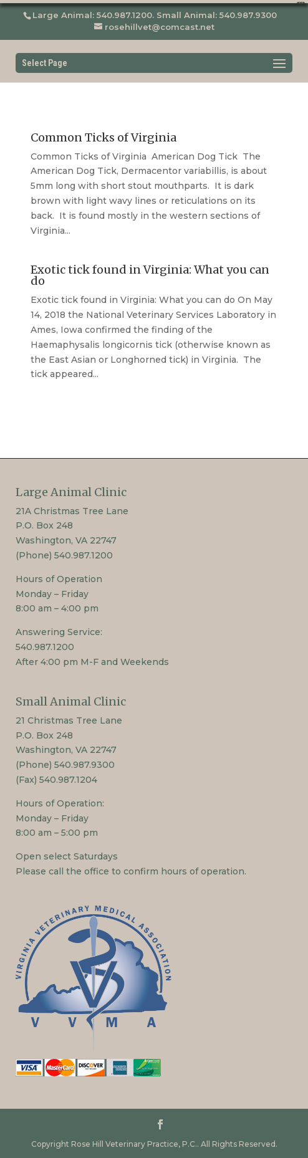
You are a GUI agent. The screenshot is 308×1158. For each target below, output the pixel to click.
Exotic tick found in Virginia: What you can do (150, 272)
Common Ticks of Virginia (103, 134)
